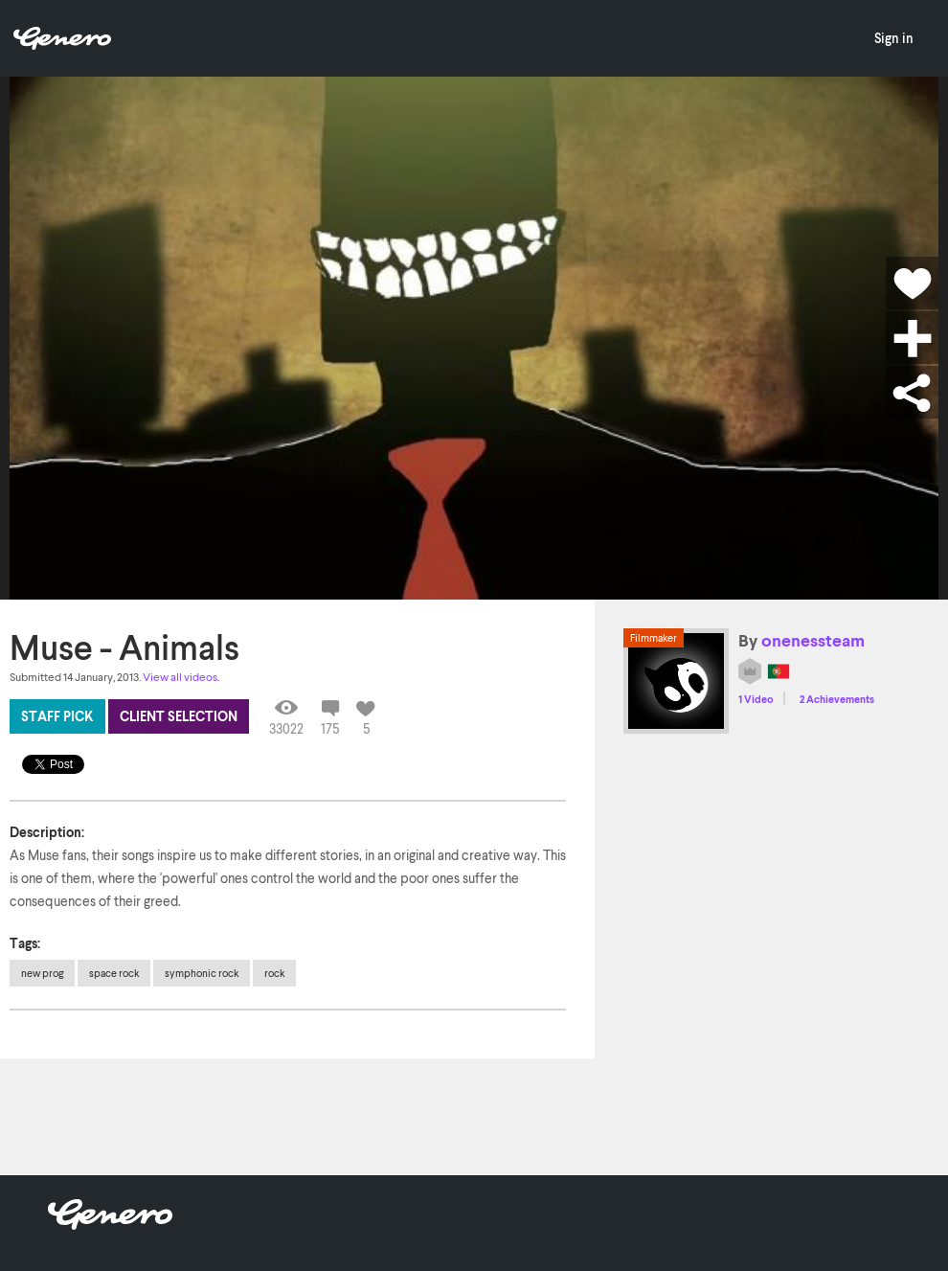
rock (274, 972)
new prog (42, 972)
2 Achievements (837, 698)
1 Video (756, 698)
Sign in (894, 38)
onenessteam (813, 639)
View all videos (180, 677)
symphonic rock (201, 972)
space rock (114, 972)
